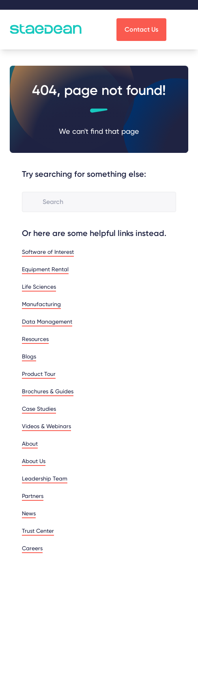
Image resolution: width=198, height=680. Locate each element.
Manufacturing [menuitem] (41, 304)
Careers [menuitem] (32, 548)
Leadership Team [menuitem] (44, 478)
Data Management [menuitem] (47, 321)
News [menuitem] (29, 513)
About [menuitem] (30, 443)
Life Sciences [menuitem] (39, 286)
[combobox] (106, 202)
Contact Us (141, 29)
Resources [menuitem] (35, 339)
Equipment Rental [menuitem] (45, 269)
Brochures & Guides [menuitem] (47, 391)
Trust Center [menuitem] (38, 531)
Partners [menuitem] (32, 496)
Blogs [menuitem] (29, 356)
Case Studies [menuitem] (39, 408)
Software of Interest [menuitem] (48, 252)
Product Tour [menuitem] (39, 374)
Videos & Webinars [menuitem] (46, 426)
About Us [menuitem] (33, 461)
